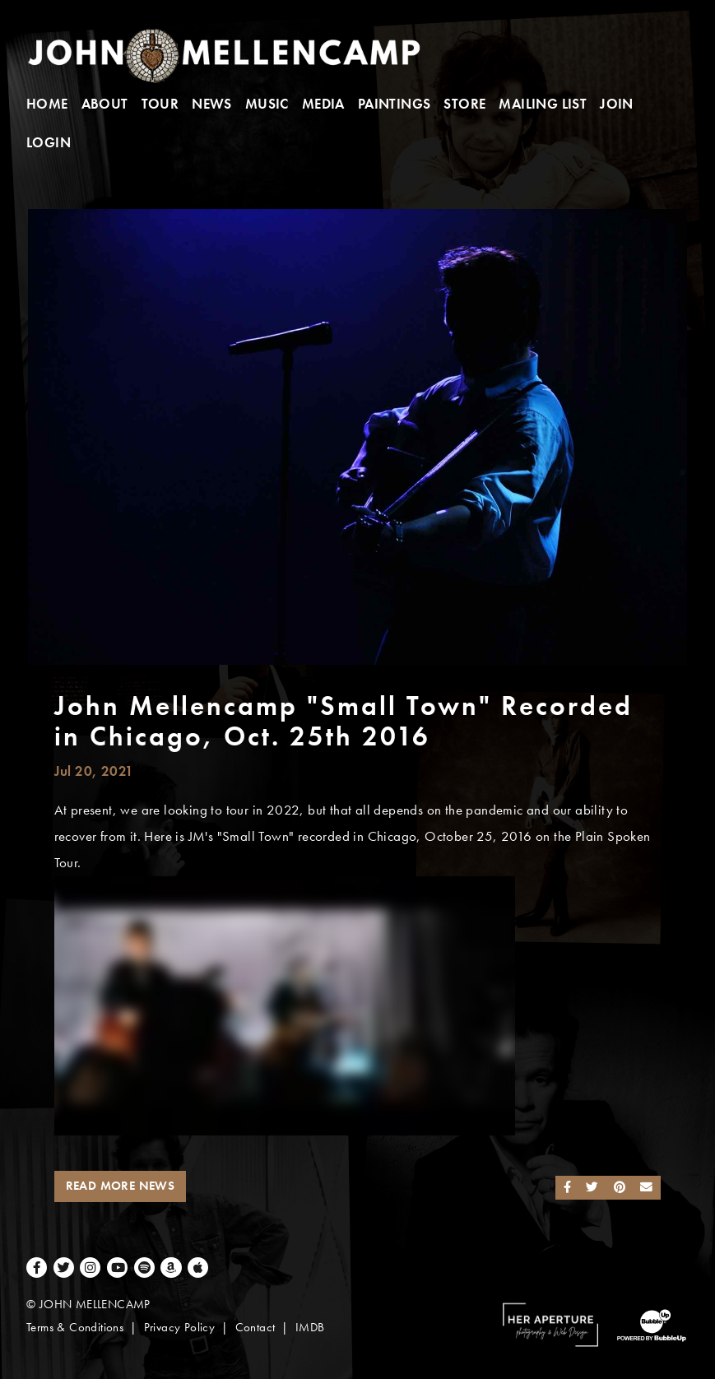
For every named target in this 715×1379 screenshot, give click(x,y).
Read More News (120, 1185)
